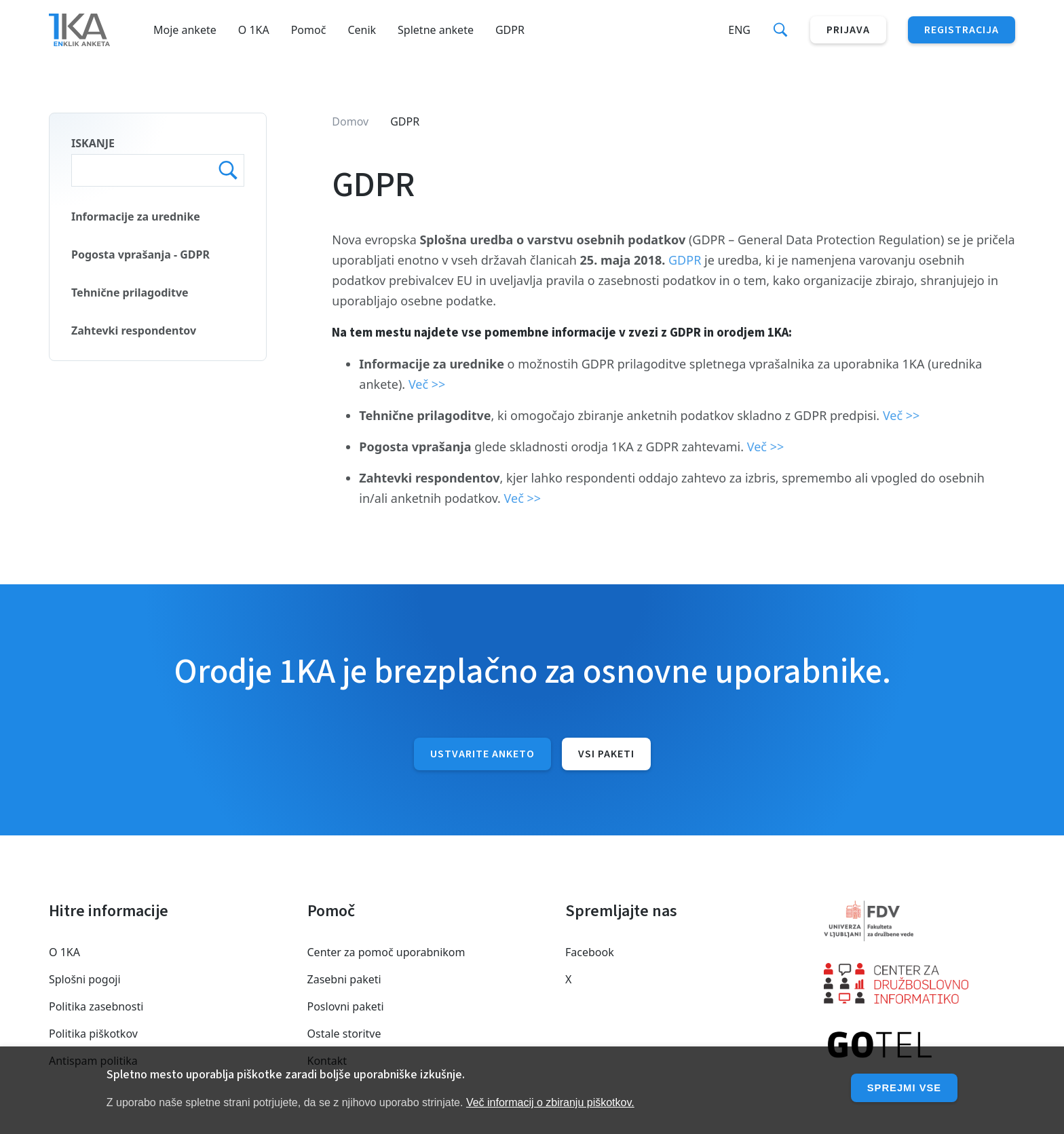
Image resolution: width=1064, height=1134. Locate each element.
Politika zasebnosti (96, 1006)
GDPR (510, 29)
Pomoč (308, 29)
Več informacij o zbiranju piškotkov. (550, 1102)
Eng (739, 29)
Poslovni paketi (345, 1006)
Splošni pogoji (85, 979)
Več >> (427, 384)
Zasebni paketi (344, 979)
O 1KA (253, 29)
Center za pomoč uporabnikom (386, 952)
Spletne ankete (436, 29)
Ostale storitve (344, 1033)
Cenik (361, 29)
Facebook (589, 952)
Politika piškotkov (93, 1033)
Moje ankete (184, 29)
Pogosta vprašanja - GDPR (140, 254)
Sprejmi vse (901, 1087)
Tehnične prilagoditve (130, 292)
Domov (350, 121)
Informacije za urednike (135, 216)
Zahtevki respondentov (133, 330)
